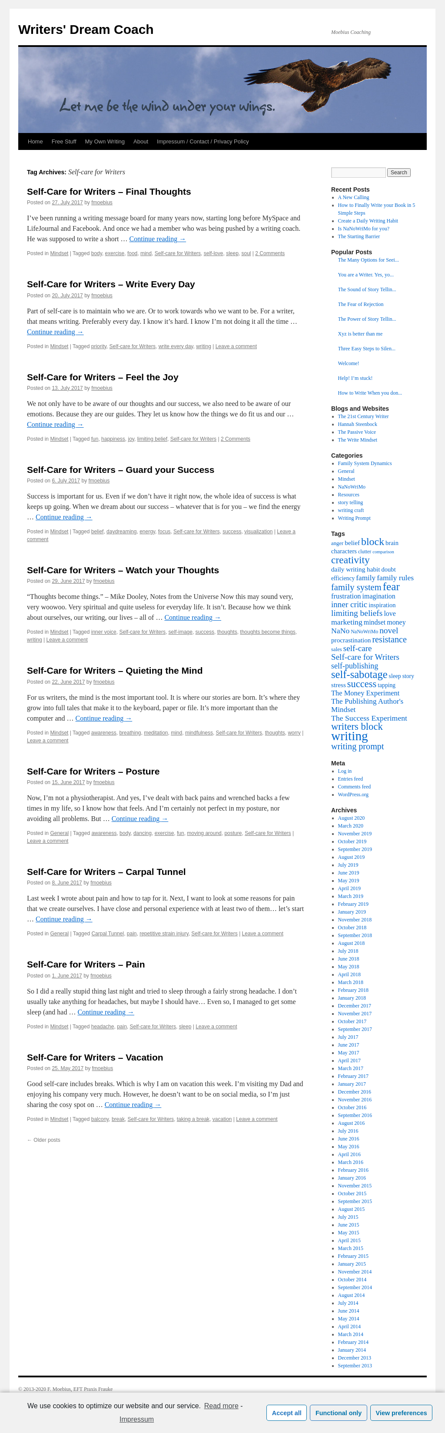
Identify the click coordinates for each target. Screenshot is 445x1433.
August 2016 (351, 1123)
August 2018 (351, 943)
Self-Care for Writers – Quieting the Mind (115, 670)
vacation (222, 1119)
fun (95, 439)
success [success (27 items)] (361, 683)
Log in (345, 771)
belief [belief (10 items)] (352, 542)
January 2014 (352, 1350)
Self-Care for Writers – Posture (93, 771)
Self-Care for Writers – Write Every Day (111, 284)
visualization (258, 532)
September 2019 (355, 849)
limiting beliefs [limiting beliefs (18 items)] (356, 613)
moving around (204, 833)
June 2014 (348, 1311)
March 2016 (350, 1162)
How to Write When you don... (370, 393)
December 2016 (354, 1092)
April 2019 (349, 888)
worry (294, 733)
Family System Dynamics (365, 463)
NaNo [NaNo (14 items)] (340, 630)
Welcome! (348, 363)
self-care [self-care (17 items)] (357, 648)
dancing (142, 833)
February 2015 (353, 1256)
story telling (350, 502)
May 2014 (348, 1319)
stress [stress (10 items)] (338, 684)
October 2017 (352, 1021)
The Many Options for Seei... (368, 260)
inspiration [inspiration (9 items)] (382, 605)
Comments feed (354, 787)
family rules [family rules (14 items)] (395, 577)
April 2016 (349, 1154)
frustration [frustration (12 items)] (346, 596)
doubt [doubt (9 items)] (389, 569)
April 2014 (349, 1326)
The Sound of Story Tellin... (367, 289)
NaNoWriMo (352, 487)
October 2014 (352, 1280)
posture (233, 833)
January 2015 (352, 1264)
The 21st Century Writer (363, 416)
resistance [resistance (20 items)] (389, 639)
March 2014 (350, 1334)
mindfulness (199, 733)
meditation (156, 733)
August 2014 (351, 1295)
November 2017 (355, 1014)
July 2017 (348, 1037)
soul (246, 253)
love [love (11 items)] (389, 613)
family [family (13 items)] (365, 578)
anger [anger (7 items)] (337, 543)
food (132, 253)
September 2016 (355, 1115)
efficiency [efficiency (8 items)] (343, 578)
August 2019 (351, 857)
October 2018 (352, 927)
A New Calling (353, 197)
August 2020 (351, 818)
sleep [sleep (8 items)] (395, 676)
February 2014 (353, 1342)
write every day (176, 346)
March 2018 (350, 982)
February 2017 (353, 1076)
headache (102, 1027)
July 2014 (348, 1303)
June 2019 (348, 873)
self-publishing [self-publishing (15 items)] (354, 666)
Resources (348, 495)
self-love (213, 253)
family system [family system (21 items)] (356, 587)
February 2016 (353, 1170)
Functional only (338, 1413)
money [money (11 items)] (396, 622)
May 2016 (348, 1147)
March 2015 (350, 1248)
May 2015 (348, 1233)
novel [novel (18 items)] (388, 630)
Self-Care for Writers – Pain (86, 964)
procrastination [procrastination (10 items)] (351, 640)
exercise (115, 253)
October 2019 (352, 841)
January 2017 (352, 1084)
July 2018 (348, 951)
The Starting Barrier (359, 236)
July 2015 (348, 1217)
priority (98, 346)
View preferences (401, 1413)
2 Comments (270, 253)
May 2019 (348, 881)
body (96, 253)
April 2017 (349, 1060)
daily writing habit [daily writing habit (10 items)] (355, 569)
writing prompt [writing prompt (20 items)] (357, 746)
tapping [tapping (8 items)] (386, 685)
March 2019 (350, 896)
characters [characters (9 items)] (344, 551)
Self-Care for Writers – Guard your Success (120, 470)
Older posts (43, 1140)
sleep (232, 253)
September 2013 (355, 1366)
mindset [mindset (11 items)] (374, 622)
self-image (181, 632)
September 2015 (355, 1201)
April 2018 (349, 974)
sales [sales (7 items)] (336, 649)
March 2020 (350, 826)
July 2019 (348, 865)
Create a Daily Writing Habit (368, 221)
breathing (130, 733)
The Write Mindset (358, 440)
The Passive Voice (357, 432)
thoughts (227, 632)
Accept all (287, 1413)
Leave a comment (236, 346)
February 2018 (353, 990)
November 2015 (355, 1186)
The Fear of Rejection (361, 304)
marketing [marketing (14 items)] (346, 622)
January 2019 (352, 912)
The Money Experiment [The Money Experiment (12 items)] (365, 693)
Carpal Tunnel (107, 934)
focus (164, 532)
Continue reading (158, 239)
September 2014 (355, 1287)
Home (35, 141)
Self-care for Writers (178, 253)
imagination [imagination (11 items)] (378, 596)
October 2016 (352, 1107)
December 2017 (354, 1006)
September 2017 (355, 1029)
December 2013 (354, 1358)
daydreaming (121, 532)
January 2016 (352, 1178)
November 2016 (355, 1100)
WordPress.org (353, 794)
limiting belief (152, 439)
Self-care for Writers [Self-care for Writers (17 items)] (365, 657)
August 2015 (351, 1209)
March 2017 (350, 1068)
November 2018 (355, 920)
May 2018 (348, 967)
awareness (103, 733)
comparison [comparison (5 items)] (383, 551)
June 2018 (348, 959)
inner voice (103, 632)
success (231, 532)
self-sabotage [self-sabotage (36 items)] (359, 674)
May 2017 (348, 1053)
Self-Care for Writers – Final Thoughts (109, 191)
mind (146, 253)
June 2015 (348, 1225)
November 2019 (355, 834)
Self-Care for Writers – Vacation (95, 1057)
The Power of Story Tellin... (367, 319)
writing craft (351, 510)
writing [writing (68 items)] (349, 736)
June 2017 (348, 1045)
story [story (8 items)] (408, 676)
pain (132, 934)
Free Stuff (64, 141)
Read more (221, 1406)
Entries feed (350, 779)
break (118, 1119)
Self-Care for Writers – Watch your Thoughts (123, 570)
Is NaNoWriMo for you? (364, 229)
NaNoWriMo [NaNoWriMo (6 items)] (364, 631)
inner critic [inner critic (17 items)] (349, 604)
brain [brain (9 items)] (392, 542)
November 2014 (355, 1272)
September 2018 (355, 935)
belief (97, 532)
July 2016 (348, 1131)
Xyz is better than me (360, 334)
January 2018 (352, 998)
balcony (100, 1119)
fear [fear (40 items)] (391, 586)
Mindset (59, 253)
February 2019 (353, 904)
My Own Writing (105, 141)
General (59, 833)
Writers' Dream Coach (86, 29)
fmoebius (102, 202)
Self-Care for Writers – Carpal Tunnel (106, 872)
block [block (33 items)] (372, 541)
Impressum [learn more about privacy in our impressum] (137, 1419)
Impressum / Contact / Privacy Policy (203, 141)
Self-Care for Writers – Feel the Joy (103, 377)
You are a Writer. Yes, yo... (366, 275)
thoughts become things (267, 632)
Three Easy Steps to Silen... (366, 349)
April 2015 (349, 1240)
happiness (113, 439)
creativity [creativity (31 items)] (350, 559)
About (140, 141)
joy (131, 439)
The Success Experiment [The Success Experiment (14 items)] (369, 718)
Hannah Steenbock (357, 424)
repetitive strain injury (164, 934)
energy (147, 532)
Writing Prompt (354, 518)
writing (203, 346)
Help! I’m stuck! (355, 378)
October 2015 (352, 1193)
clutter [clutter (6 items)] (364, 552)
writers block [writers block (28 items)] (357, 726)
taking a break (193, 1119)
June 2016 (348, 1139)
